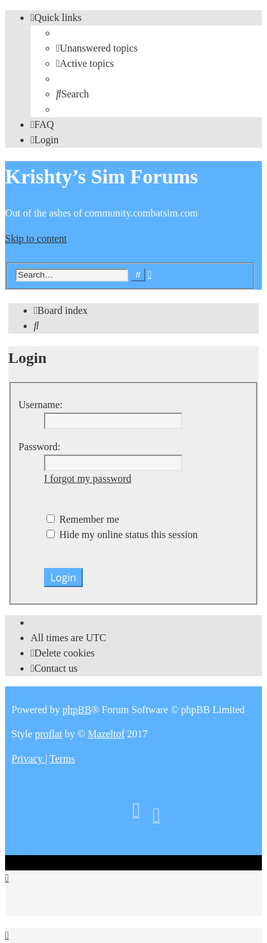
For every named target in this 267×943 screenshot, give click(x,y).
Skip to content (36, 238)
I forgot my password (87, 478)
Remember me (83, 519)
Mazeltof (106, 733)
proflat (48, 733)
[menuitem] (97, 48)
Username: (40, 404)
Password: (39, 446)
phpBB (76, 709)
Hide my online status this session (122, 534)
